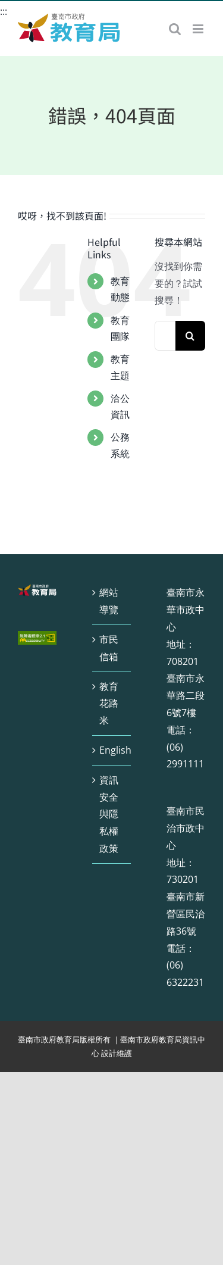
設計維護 (116, 1053)
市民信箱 (108, 648)
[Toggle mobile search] (175, 29)
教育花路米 (108, 703)
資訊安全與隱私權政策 (108, 814)
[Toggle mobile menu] (199, 29)
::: (3, 11)
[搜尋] (190, 336)
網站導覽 (108, 601)
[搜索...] (165, 336)
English (112, 750)
